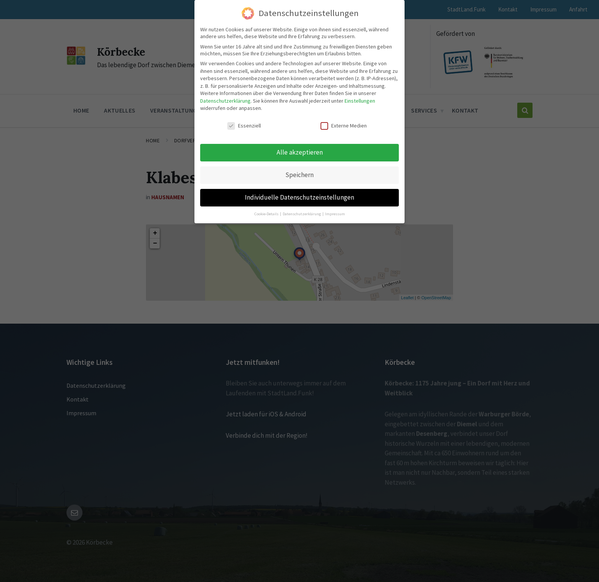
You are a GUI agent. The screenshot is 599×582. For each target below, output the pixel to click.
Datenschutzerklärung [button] (302, 213)
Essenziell (244, 125)
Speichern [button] (299, 175)
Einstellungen (360, 100)
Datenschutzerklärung (225, 100)
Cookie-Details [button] (266, 213)
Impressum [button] (335, 213)
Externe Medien (344, 125)
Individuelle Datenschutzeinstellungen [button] (299, 197)
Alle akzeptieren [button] (300, 152)
